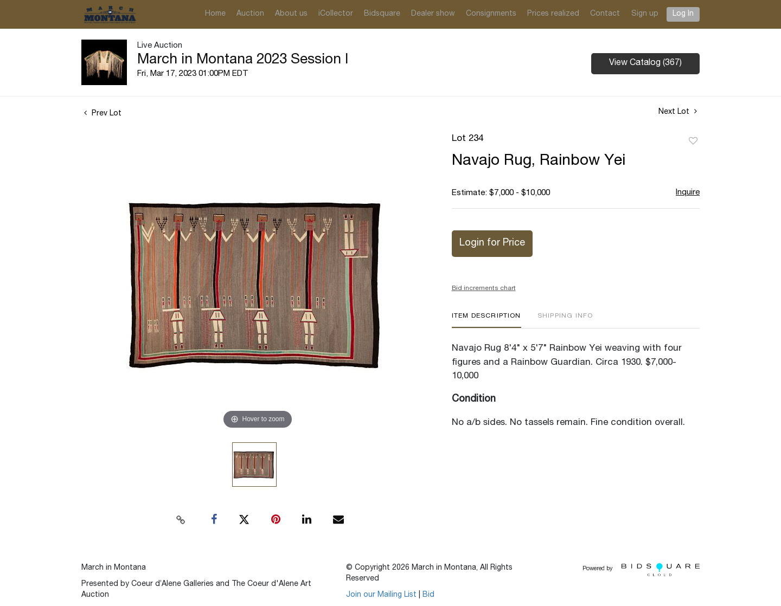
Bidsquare (382, 14)
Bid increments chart (484, 288)
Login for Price (492, 243)
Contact (605, 14)
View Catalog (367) (645, 63)
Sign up (644, 14)
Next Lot (677, 111)
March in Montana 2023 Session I (242, 60)
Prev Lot (102, 114)
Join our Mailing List (381, 595)
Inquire (688, 193)
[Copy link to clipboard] (181, 519)
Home (215, 14)
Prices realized (553, 14)
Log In (683, 14)
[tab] (486, 320)
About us (291, 14)
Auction (250, 14)
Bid (428, 595)
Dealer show (433, 14)
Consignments (491, 14)
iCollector (335, 14)
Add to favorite (693, 141)
